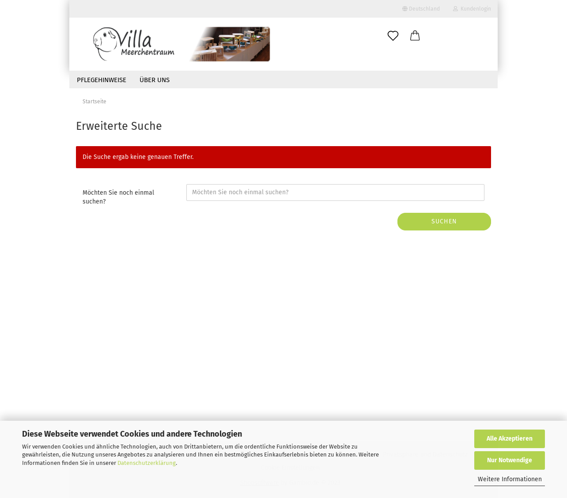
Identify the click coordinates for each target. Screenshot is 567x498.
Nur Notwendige (509, 460)
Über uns (155, 80)
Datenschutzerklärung (146, 463)
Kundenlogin (472, 9)
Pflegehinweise (101, 80)
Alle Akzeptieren (510, 438)
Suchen (444, 221)
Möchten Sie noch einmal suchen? (118, 197)
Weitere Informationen (510, 479)
